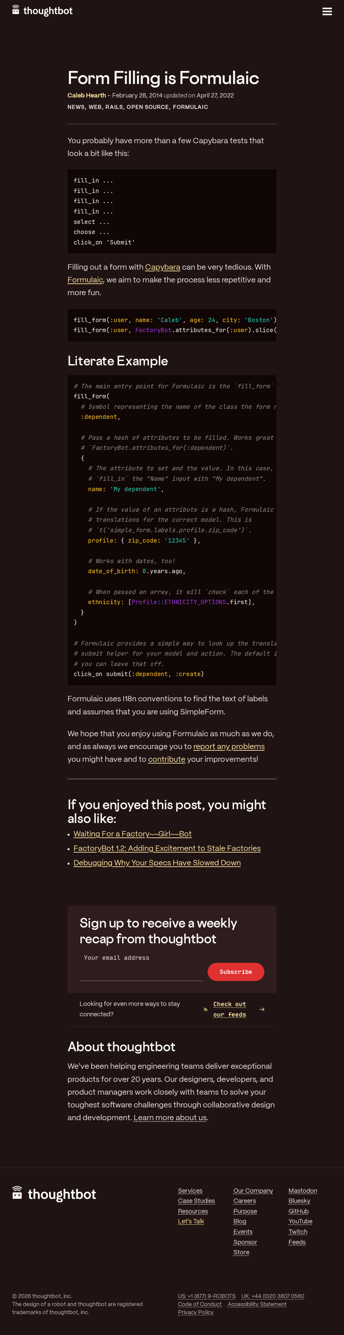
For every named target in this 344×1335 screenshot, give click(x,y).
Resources (193, 1212)
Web (95, 107)
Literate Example (118, 360)
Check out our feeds (225, 1009)
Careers (244, 1201)
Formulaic (190, 107)
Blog (239, 1222)
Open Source (148, 107)
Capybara (162, 267)
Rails (114, 107)
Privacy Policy (196, 1312)
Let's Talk (191, 1222)
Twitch (298, 1232)
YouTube (300, 1222)
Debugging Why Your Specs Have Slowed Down (157, 863)
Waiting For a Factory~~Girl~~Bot (133, 834)
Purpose (245, 1212)
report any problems (229, 747)
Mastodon (303, 1191)
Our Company (253, 1191)
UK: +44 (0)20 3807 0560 (273, 1296)
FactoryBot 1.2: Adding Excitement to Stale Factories (167, 849)
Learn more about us (170, 1118)
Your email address (116, 957)
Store (241, 1253)
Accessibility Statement (257, 1304)
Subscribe (236, 972)
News (76, 107)
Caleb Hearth (87, 96)
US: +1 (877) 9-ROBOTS (206, 1296)
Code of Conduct (200, 1304)
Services (190, 1191)
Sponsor (245, 1243)
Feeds (297, 1243)
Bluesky (299, 1201)
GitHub (299, 1212)
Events (243, 1232)
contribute (166, 759)
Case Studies (196, 1201)
